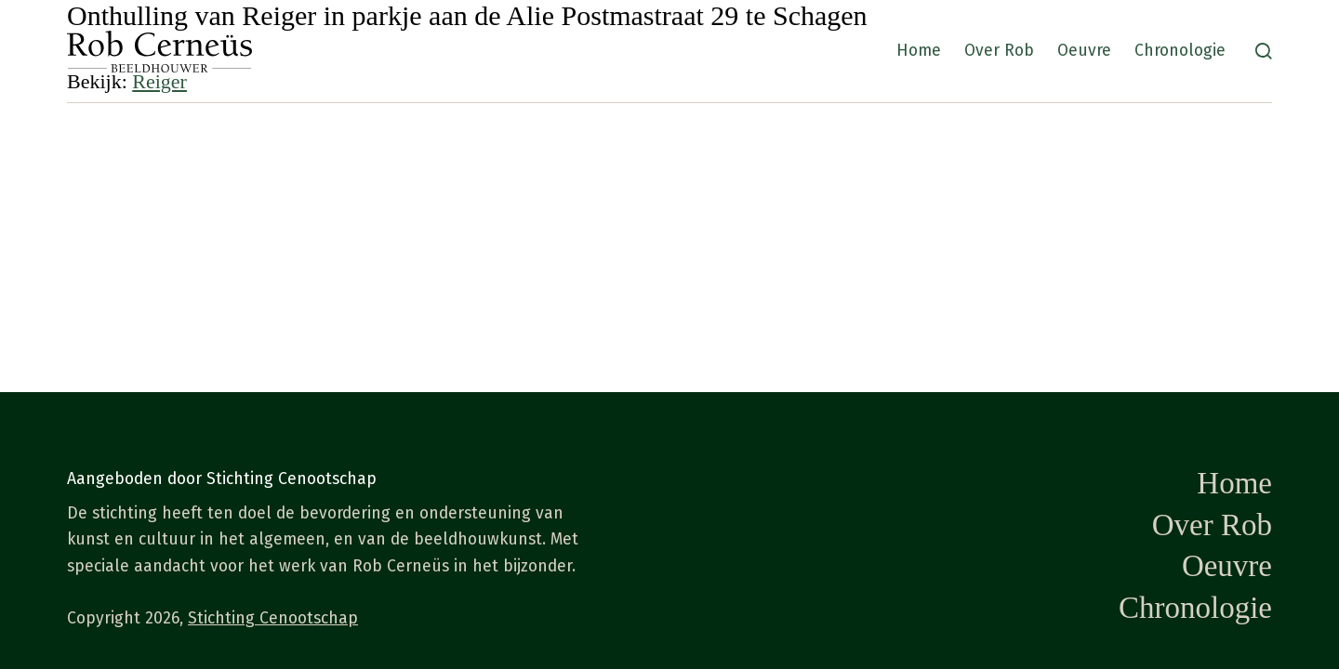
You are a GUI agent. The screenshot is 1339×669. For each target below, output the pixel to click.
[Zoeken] (1263, 51)
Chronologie (1180, 50)
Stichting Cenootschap (273, 618)
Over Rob (999, 50)
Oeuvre (1084, 50)
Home (918, 50)
